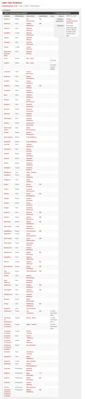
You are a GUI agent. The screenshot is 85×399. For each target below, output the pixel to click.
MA (40, 19)
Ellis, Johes (30, 58)
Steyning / (7, 113)
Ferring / (6, 387)
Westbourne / (8, 247)
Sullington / (7, 167)
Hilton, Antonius (31, 172)
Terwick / (6, 203)
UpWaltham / (8, 231)
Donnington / (8, 289)
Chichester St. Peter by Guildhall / (7, 347)
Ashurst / (6, 158)
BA (40, 193)
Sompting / (7, 149)
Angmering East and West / (7, 53)
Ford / (6, 58)
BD (40, 252)
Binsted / (6, 99)
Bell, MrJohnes (31, 387)
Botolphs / (7, 104)
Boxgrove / (7, 308)
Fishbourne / (8, 311)
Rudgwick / (7, 179)
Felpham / (7, 28)
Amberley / (7, 352)
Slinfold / (6, 153)
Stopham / (7, 19)
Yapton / (6, 37)
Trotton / (6, 189)
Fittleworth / (7, 363)
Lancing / (7, 144)
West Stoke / (8, 243)
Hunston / (7, 212)
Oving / (6, 303)
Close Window (35, 6)
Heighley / (7, 373)
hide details (3, 10)
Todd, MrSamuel (31, 271)
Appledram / (7, 233)
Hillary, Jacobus (31, 324)
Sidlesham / (7, 285)
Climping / (7, 42)
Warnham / (7, 23)
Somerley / (7, 368)
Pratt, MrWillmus (31, 137)
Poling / (6, 47)
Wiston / (6, 163)
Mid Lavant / (8, 226)
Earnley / (6, 217)
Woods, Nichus (31, 318)
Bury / (6, 95)
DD (40, 311)
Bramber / (7, 109)
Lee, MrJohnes (31, 231)
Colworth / (7, 382)
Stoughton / (7, 257)
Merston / (7, 299)
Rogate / (6, 207)
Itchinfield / (7, 141)
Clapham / (7, 85)
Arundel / (7, 81)
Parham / (7, 123)
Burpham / (7, 76)
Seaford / (7, 378)
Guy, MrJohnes (31, 345)
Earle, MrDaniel (31, 361)
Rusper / (6, 132)
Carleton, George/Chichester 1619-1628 (72, 21)
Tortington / (7, 90)
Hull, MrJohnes (31, 308)
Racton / (6, 261)
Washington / (8, 118)
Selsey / (6, 275)
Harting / (6, 193)
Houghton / (7, 33)
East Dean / (7, 221)
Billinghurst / (8, 172)
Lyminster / (7, 71)
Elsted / (6, 184)
